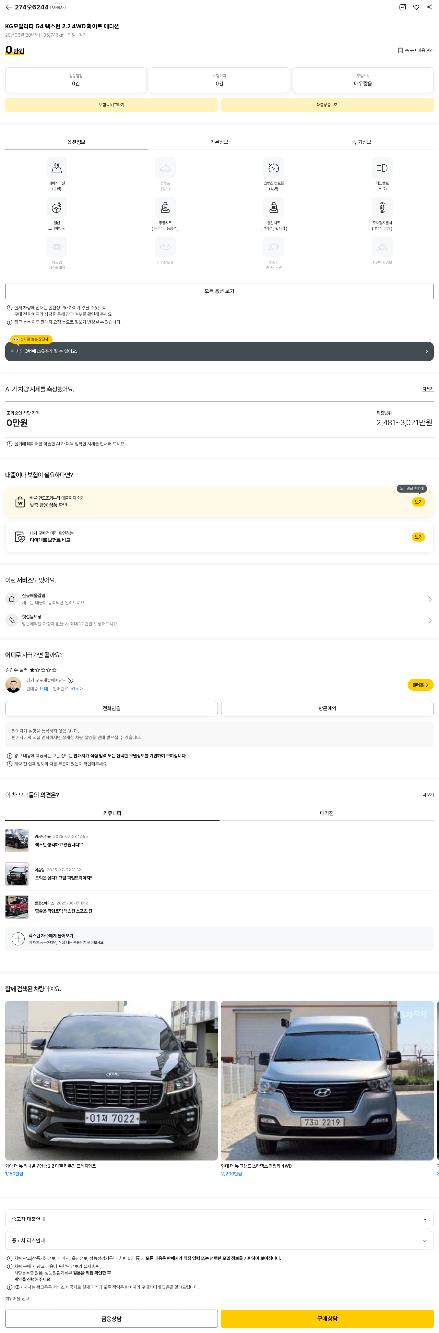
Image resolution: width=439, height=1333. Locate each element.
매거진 (327, 813)
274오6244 (40, 7)
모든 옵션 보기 (219, 291)
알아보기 (219, 502)
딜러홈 (418, 684)
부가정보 (362, 142)
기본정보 (219, 142)
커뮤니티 (112, 813)
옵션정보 (76, 142)
